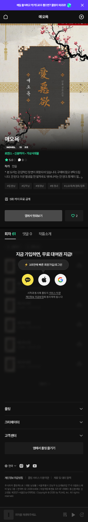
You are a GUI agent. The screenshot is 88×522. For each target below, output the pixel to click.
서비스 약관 (55, 293)
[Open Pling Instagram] (21, 466)
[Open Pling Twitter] (28, 466)
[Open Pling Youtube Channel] (35, 466)
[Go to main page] (5, 17)
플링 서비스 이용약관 (38, 478)
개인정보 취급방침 (35, 297)
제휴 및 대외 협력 (62, 478)
